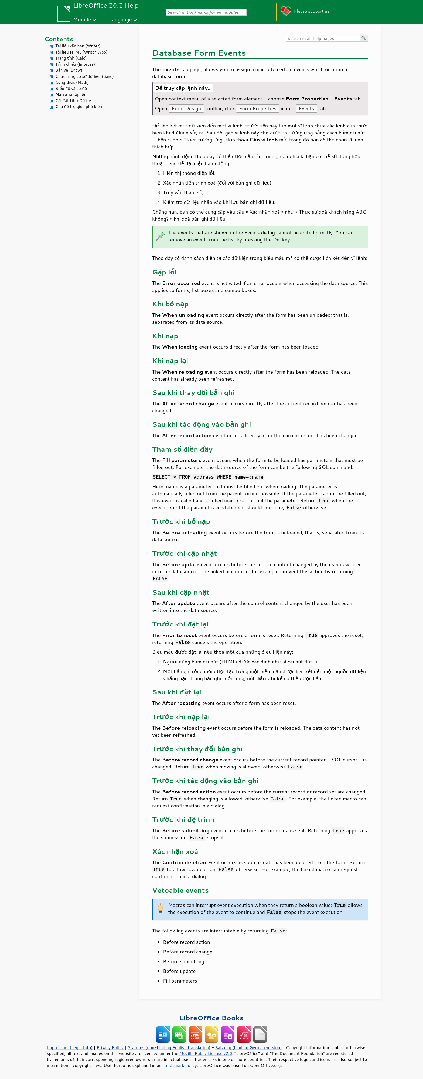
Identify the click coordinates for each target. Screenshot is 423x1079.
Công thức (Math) (72, 82)
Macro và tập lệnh (72, 94)
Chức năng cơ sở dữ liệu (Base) (84, 76)
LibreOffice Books (211, 1017)
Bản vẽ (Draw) (68, 70)
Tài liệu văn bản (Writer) (77, 46)
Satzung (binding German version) (248, 1047)
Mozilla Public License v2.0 (205, 1053)
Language (120, 19)
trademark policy (180, 1065)
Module (82, 19)
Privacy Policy (110, 1047)
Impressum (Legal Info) (70, 1047)
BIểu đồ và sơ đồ (71, 88)
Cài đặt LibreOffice (73, 100)
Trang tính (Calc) (71, 58)
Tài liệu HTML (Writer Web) (81, 52)
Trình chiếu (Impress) (75, 64)
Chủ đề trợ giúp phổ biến (78, 106)
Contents (58, 39)
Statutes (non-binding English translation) (169, 1047)
